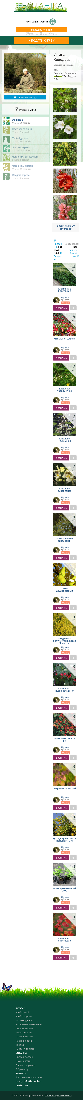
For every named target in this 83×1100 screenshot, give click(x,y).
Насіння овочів (24, 1040)
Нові (74, 246)
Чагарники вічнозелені (29, 1024)
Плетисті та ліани (25, 1048)
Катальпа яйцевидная (64, 489)
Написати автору (25, 97)
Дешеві (73, 250)
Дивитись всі (66, 227)
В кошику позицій (41, 29)
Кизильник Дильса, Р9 (65, 739)
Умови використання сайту (58, 1095)
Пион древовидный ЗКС (64, 889)
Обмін (58, 250)
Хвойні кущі (22, 1012)
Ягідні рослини (24, 1032)
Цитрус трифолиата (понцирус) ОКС (64, 839)
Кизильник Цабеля (64, 339)
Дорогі (73, 253)
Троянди (20, 1044)
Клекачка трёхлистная (64, 390)
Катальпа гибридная (64, 440)
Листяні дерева (24, 1028)
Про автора (70, 73)
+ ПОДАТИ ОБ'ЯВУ (41, 40)
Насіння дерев (24, 1020)
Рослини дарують (25, 1065)
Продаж (58, 243)
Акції (76, 256)
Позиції (58, 73)
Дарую (58, 256)
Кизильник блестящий (64, 290)
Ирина (65, 297)
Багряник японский (64, 788)
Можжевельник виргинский (64, 539)
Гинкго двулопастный (64, 589)
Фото (61, 76)
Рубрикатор (22, 1069)
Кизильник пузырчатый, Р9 (64, 689)
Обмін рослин (23, 1060)
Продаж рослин (24, 1056)
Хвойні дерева (24, 1016)
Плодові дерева (24, 1036)
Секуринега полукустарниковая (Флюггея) (64, 641)
